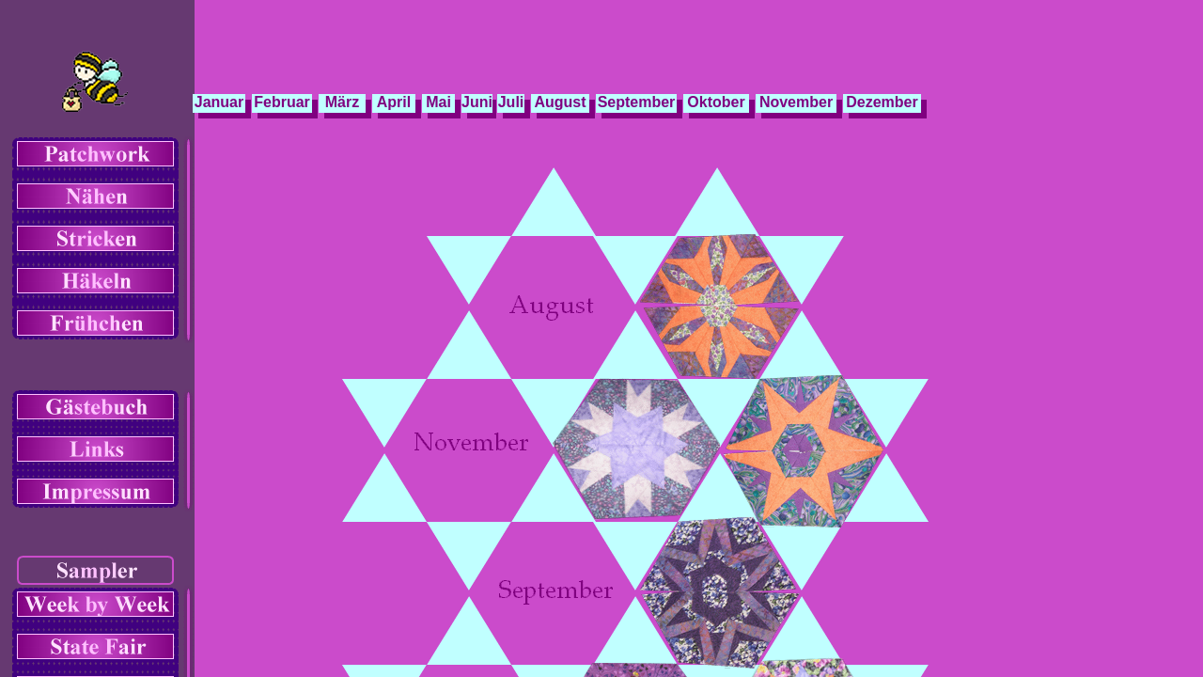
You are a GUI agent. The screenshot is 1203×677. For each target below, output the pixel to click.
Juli (511, 102)
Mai (438, 102)
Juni (476, 102)
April (394, 102)
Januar (219, 102)
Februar (282, 102)
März (342, 102)
